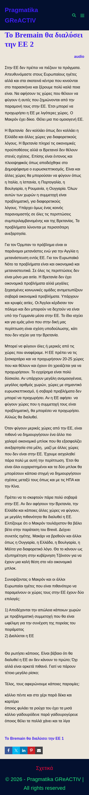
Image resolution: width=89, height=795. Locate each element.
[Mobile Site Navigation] (82, 15)
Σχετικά (44, 768)
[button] (74, 15)
